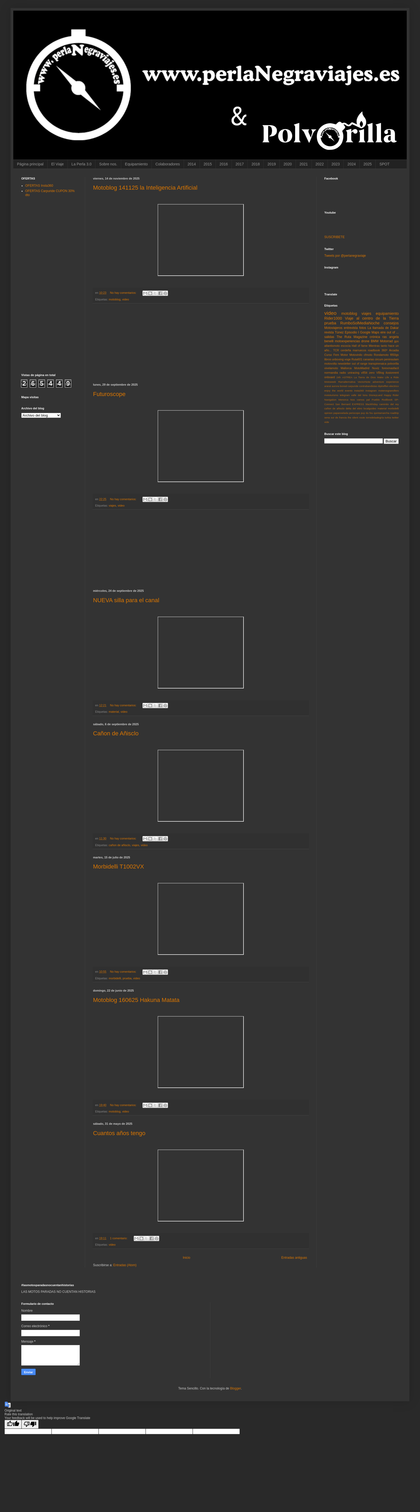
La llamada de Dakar (383, 328)
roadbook (374, 350)
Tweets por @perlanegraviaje (345, 256)
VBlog (380, 372)
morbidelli (115, 978)
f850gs (394, 354)
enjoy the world (333, 390)
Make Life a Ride (388, 377)
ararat (327, 386)
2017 (240, 164)
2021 (304, 164)
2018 (255, 164)
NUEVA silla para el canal (126, 600)
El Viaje (57, 164)
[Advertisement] (201, 343)
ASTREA (347, 377)
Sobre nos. (108, 164)
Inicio (186, 1258)
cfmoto (368, 354)
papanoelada (340, 412)
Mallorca (346, 368)
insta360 (359, 390)
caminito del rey (389, 404)
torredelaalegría (375, 417)
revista (329, 332)
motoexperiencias (347, 341)
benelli (329, 341)
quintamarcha (381, 412)
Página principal (30, 164)
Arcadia (394, 350)
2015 (208, 164)
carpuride (353, 386)
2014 (192, 164)
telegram (345, 395)
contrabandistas (368, 386)
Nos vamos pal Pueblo (365, 399)
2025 (367, 164)
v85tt (364, 372)
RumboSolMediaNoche (360, 323)
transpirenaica (377, 363)
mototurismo (331, 395)
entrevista (351, 328)
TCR (336, 350)
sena (327, 417)
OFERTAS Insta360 (39, 186)
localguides (369, 408)
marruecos (359, 350)
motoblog (114, 299)
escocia (346, 345)
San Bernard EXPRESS (349, 404)
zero (372, 372)
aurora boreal (339, 386)
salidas (329, 337)
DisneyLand (376, 395)
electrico (394, 386)
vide (326, 422)
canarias (368, 359)
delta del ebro (354, 408)
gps (396, 341)
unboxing (338, 359)
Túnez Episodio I (347, 332)
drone (365, 341)
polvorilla (393, 363)
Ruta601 (356, 359)
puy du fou (367, 412)
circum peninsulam (387, 359)
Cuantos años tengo (119, 1133)
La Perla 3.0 (82, 164)
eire (383, 332)
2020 (287, 164)
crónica (375, 337)
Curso (328, 354)
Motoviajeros (333, 328)
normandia (331, 372)
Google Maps (369, 332)
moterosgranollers (388, 390)
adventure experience (386, 381)
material (114, 711)
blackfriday (372, 404)
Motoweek (330, 381)
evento (349, 390)
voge (348, 359)
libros (327, 359)
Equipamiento (136, 164)
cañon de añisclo (119, 845)
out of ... (393, 332)
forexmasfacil (390, 368)
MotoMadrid (361, 368)
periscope (354, 412)
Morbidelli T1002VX (118, 866)
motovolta (330, 363)
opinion (328, 412)
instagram (371, 390)
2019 (271, 164)
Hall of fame (360, 345)
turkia (388, 417)
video (125, 299)
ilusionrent (392, 372)
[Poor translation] (30, 1424)
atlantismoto (332, 345)
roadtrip (394, 412)
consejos (391, 323)
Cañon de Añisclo (115, 733)
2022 (320, 164)
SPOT (384, 164)
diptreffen (383, 386)
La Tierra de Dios (365, 377)
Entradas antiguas (294, 1258)
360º (384, 350)
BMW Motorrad (382, 341)
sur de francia (339, 417)
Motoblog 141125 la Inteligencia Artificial (145, 187)
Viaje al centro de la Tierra (372, 318)
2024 (351, 164)
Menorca (343, 399)
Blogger (235, 1388)
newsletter (344, 363)
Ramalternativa (346, 381)
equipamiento (387, 313)
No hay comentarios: (123, 292)
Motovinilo (355, 354)
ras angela (390, 337)
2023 (335, 164)
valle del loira (359, 395)
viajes (112, 505)
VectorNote (364, 381)
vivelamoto (331, 368)
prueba (127, 978)
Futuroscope (109, 394)
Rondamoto (381, 354)
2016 (224, 164)
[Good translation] (13, 1424)
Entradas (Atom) (124, 1265)
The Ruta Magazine (352, 337)
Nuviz (375, 368)
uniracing (353, 372)
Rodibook (387, 399)
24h (339, 377)
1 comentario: (119, 1238)
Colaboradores (168, 164)
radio (342, 372)
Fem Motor (340, 354)
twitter (395, 417)
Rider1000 (333, 318)
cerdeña (346, 350)
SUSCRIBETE (334, 237)
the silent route (356, 417)
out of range (359, 363)
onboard (329, 377)
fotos (362, 328)
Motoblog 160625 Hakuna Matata (136, 1000)
